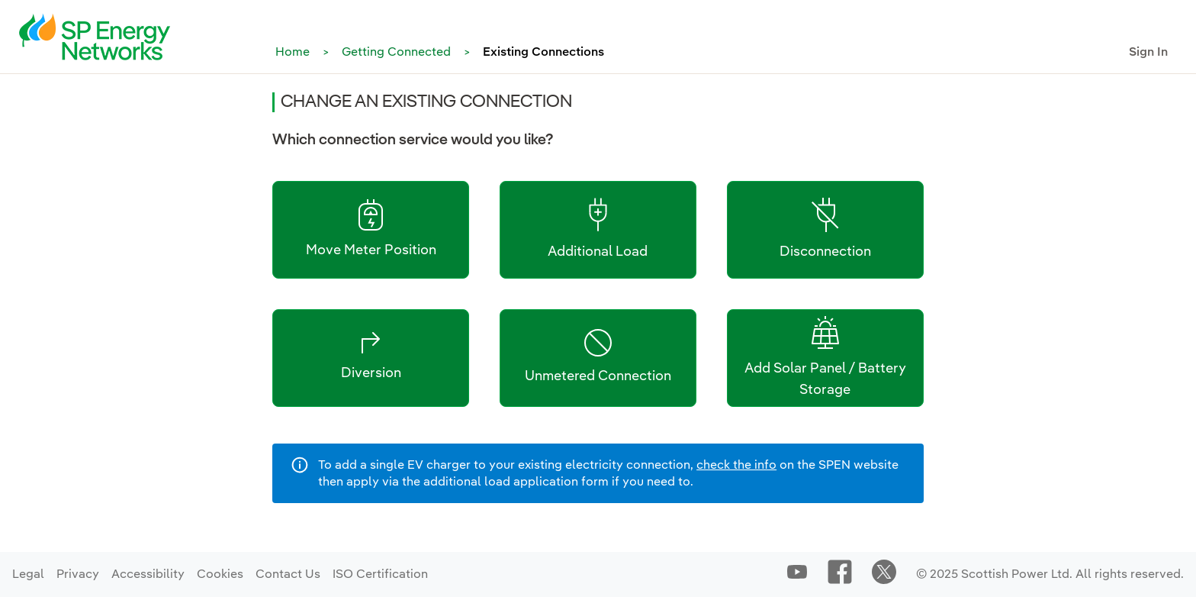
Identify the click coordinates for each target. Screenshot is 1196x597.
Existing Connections (543, 53)
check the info (736, 466)
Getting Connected (396, 53)
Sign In (1148, 53)
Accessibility (148, 575)
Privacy (77, 575)
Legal (28, 575)
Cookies (220, 575)
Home (292, 53)
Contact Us (288, 575)
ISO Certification (380, 575)
